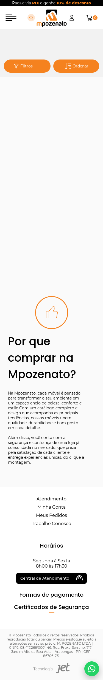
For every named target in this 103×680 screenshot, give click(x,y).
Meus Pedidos (51, 515)
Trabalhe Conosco (51, 523)
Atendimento (51, 498)
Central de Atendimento (51, 578)
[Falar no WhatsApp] (91, 668)
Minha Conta (51, 507)
